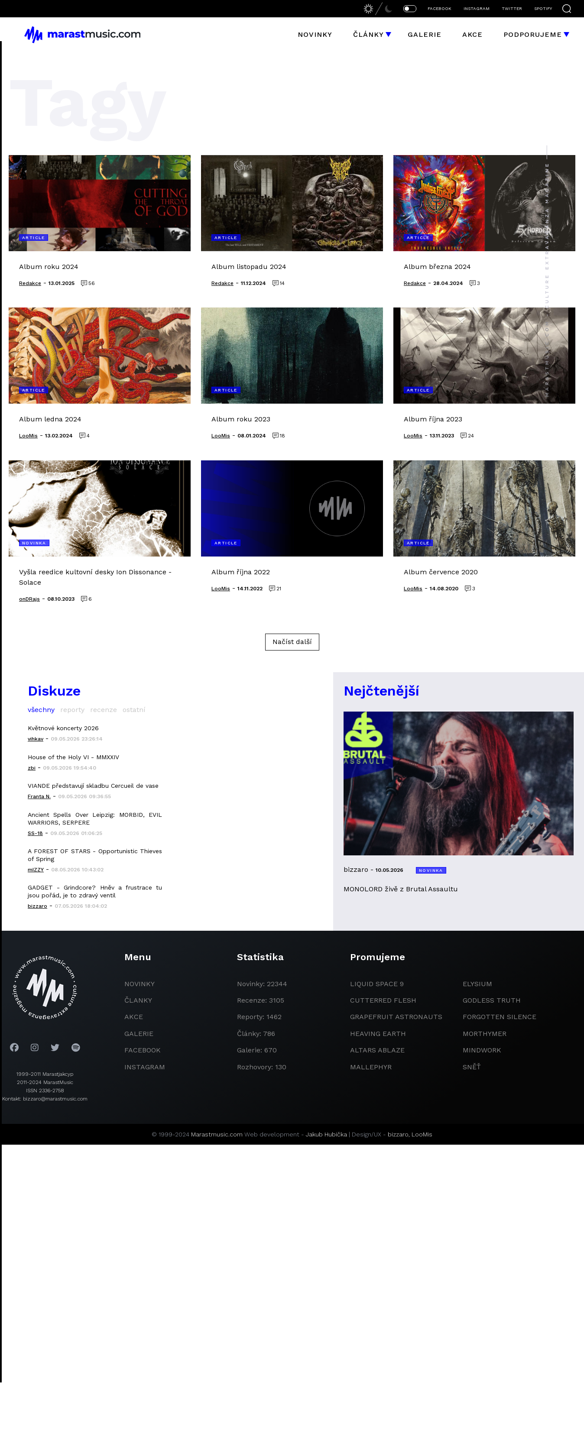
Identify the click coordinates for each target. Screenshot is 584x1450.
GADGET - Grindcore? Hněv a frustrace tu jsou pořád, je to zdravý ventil (95, 891)
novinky (139, 984)
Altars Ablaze (377, 1050)
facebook (142, 1050)
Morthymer (484, 1033)
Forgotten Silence (499, 1017)
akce (133, 1017)
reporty (72, 710)
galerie (138, 1033)
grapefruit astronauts (396, 1017)
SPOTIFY (543, 8)
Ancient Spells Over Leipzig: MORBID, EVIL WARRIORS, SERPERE (95, 818)
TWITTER (512, 8)
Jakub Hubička (326, 1134)
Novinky (315, 34)
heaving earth (378, 1033)
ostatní (134, 710)
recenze (103, 710)
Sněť (472, 1067)
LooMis (422, 1134)
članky (138, 1000)
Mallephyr (371, 1067)
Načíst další (292, 642)
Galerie (424, 34)
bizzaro (398, 1134)
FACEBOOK (439, 8)
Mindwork (482, 1050)
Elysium (477, 984)
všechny (41, 710)
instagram (144, 1067)
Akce (472, 34)
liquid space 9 (377, 984)
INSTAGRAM (477, 8)
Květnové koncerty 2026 (63, 728)
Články (368, 34)
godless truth (492, 1000)
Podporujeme (532, 34)
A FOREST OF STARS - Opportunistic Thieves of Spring (95, 855)
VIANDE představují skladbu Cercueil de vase (93, 785)
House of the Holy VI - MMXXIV (73, 757)
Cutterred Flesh (383, 1000)
